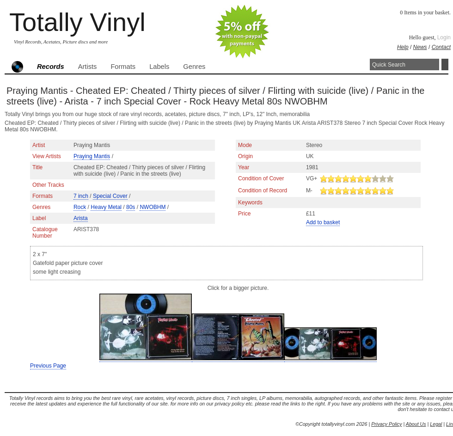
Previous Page (48, 365)
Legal (436, 424)
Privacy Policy (386, 424)
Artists (87, 66)
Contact (441, 47)
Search (444, 64)
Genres (194, 66)
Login (444, 37)
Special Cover (110, 196)
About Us (416, 424)
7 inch (80, 196)
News (420, 47)
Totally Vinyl (77, 22)
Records (50, 66)
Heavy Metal (106, 207)
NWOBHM (152, 207)
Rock (79, 207)
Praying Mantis (91, 156)
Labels (159, 66)
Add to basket (323, 222)
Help (403, 47)
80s (130, 207)
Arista (80, 218)
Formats (122, 66)
